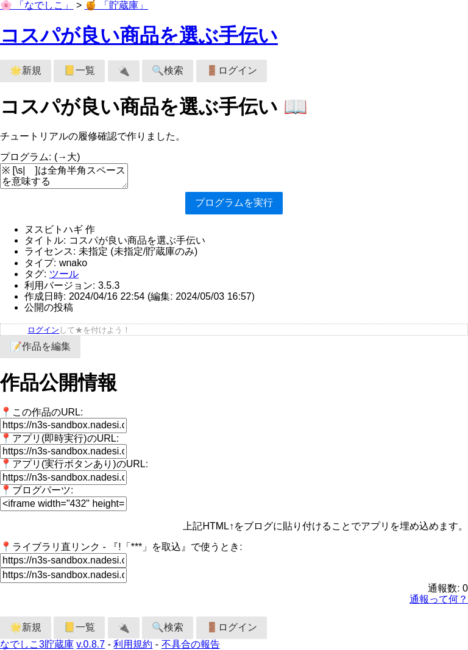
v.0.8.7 (90, 644)
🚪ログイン (231, 70)
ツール (64, 274)
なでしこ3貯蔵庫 (37, 644)
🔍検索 (167, 70)
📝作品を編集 (40, 346)
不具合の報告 (190, 644)
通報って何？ (439, 599)
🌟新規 (25, 70)
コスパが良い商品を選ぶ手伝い (139, 35)
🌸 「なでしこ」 (36, 5)
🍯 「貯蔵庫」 (116, 5)
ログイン (43, 329)
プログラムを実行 (234, 202)
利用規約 (132, 644)
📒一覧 (79, 70)
